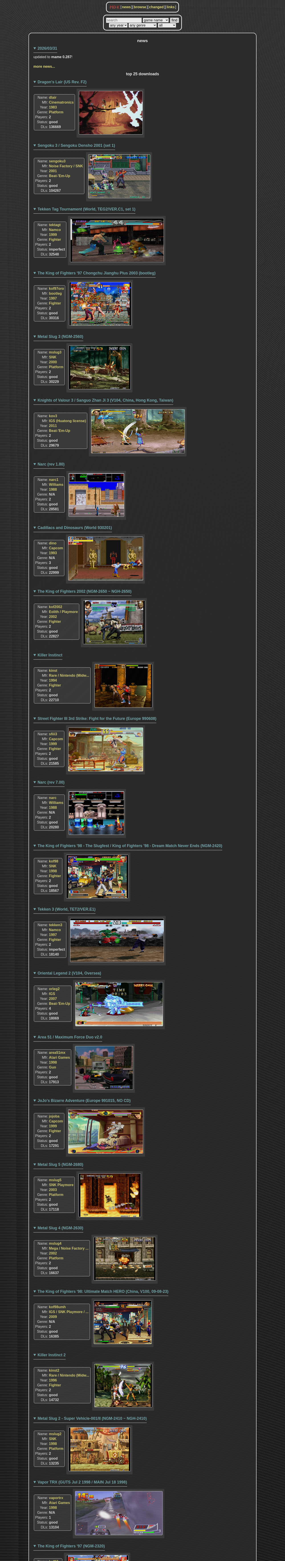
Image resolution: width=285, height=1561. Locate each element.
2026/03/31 (47, 48)
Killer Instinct (50, 655)
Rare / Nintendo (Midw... (69, 675)
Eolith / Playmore (63, 612)
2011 (53, 426)
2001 (53, 171)
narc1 (54, 480)
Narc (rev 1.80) (51, 464)
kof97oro (56, 288)
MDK (114, 7)
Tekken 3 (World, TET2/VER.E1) (67, 909)
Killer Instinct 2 (52, 1355)
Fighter (55, 239)
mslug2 (55, 1434)
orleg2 (54, 989)
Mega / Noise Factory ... (69, 1248)
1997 (53, 298)
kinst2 (54, 1370)
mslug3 (55, 352)
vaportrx (56, 1498)
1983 (53, 107)
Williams (56, 484)
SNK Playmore (61, 1185)
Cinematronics (61, 102)
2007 (53, 999)
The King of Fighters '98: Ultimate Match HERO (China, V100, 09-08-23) (103, 1291)
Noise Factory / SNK (66, 166)
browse (140, 7)
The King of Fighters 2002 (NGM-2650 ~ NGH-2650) (85, 591)
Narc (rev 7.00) (51, 782)
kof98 (53, 861)
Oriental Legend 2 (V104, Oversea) (69, 973)
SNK (53, 357)
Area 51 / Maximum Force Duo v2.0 (70, 1037)
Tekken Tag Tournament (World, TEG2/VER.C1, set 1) (87, 209)
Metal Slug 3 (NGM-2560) (60, 336)
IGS (52, 994)
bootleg (55, 293)
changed (156, 7)
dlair (53, 97)
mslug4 (55, 1243)
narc (53, 798)
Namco (55, 230)
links (171, 7)
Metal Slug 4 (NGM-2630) (60, 1228)
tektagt (55, 225)
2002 (53, 617)
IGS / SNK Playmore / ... (69, 1312)
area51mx (57, 1052)
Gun (52, 1067)
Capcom (56, 548)
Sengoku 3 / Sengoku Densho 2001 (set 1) (76, 145)
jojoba (54, 1116)
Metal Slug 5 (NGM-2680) (60, 1164)
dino (53, 543)
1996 (53, 1380)
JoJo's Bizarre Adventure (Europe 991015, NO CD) (84, 1100)
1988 (53, 489)
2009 (53, 1317)
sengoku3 (57, 161)
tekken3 (55, 925)
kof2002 (55, 607)
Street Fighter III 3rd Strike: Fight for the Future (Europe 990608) (97, 718)
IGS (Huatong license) (67, 421)
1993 (53, 553)
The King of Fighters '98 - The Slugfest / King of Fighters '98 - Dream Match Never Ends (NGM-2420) (130, 846)
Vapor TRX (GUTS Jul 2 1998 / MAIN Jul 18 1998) (82, 1482)
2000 (53, 362)
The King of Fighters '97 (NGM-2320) (71, 1546)
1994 (53, 680)
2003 (53, 1190)
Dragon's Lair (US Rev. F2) (62, 82)
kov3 (53, 416)
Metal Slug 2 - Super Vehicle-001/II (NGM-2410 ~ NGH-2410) (92, 1418)
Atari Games (59, 1057)
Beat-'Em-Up (59, 176)
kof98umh (57, 1307)
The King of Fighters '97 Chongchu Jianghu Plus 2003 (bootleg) (97, 273)
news (126, 7)
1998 (53, 871)
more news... (44, 66)
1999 (53, 235)
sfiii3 (53, 734)
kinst (53, 670)
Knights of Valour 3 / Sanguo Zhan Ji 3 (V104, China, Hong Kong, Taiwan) (105, 400)
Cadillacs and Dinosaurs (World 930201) (75, 527)
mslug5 (55, 1180)
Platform (56, 112)
